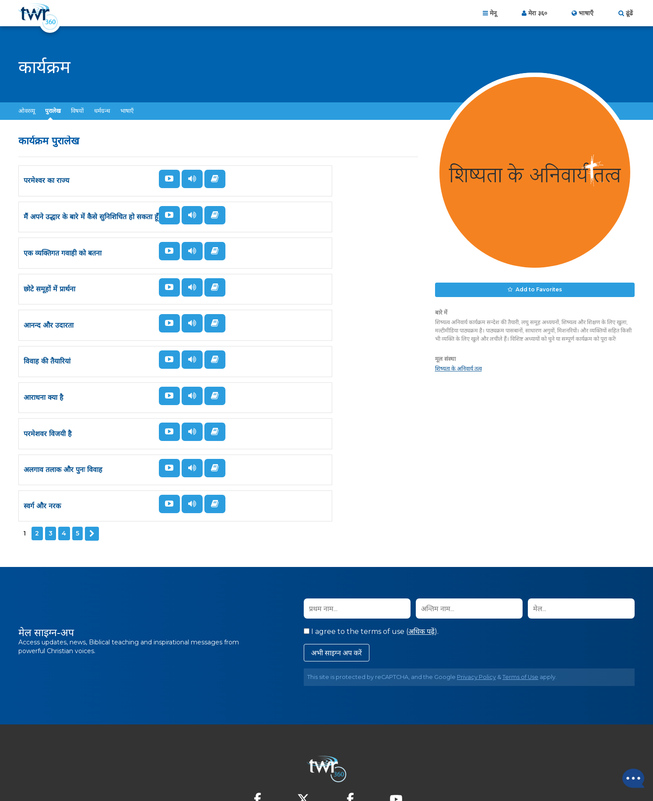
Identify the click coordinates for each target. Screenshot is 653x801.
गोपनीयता (331, 754)
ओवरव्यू (26, 110)
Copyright (418, 754)
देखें (160, 179)
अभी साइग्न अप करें (336, 579)
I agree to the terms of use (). (371, 558)
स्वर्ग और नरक (244, 422)
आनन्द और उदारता (49, 307)
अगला (91, 460)
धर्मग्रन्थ (102, 110)
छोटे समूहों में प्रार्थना (251, 249)
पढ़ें (160, 200)
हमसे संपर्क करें (293, 754)
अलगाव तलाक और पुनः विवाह (63, 422)
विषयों (77, 110)
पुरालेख (53, 110)
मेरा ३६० (537, 13)
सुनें (182, 179)
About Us (250, 754)
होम (219, 754)
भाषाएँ (126, 110)
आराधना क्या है (43, 364)
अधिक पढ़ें (421, 558)
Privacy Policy (476, 603)
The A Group (390, 774)
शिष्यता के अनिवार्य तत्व (458, 367)
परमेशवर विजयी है (250, 364)
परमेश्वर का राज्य (46, 191)
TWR (331, 774)
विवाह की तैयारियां (249, 307)
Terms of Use (520, 603)
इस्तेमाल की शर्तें (371, 754)
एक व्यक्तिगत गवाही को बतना (63, 249)
